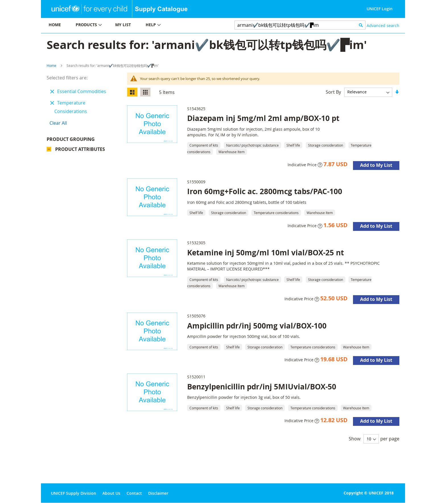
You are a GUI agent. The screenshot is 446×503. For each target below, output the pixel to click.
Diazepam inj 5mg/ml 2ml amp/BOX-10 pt (263, 118)
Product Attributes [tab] (80, 150)
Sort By (333, 92)
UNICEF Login (380, 8)
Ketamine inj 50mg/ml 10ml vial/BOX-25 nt (265, 252)
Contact (134, 493)
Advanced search (383, 25)
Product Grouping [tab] (79, 140)
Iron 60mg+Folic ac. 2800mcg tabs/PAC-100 (264, 191)
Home (51, 65)
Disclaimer (158, 493)
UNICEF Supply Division (73, 493)
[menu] (132, 25)
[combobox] (300, 25)
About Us (111, 493)
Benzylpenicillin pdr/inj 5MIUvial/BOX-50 (261, 386)
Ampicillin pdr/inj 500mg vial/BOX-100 (257, 326)
